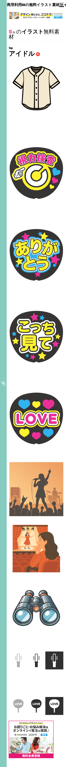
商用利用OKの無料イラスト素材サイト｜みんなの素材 (22, 5)
